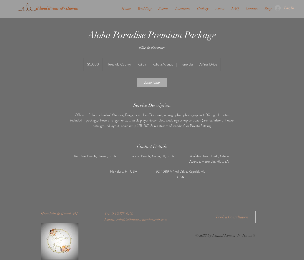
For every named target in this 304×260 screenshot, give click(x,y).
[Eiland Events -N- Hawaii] (57, 8)
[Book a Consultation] (232, 217)
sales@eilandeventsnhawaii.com (142, 219)
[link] (152, 82)
